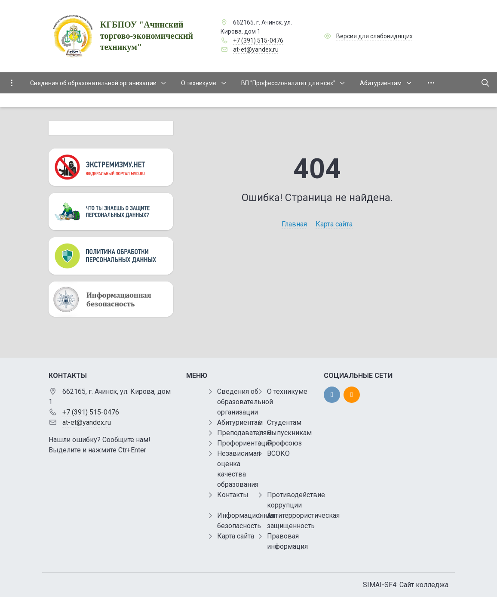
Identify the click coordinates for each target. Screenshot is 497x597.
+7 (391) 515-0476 (258, 40)
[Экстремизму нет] (111, 167)
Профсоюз (284, 443)
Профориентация (245, 443)
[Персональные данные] (111, 211)
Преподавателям (244, 433)
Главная (294, 224)
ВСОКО (278, 453)
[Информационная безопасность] (111, 299)
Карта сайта (334, 224)
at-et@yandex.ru (256, 49)
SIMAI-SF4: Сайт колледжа (405, 585)
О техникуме (287, 391)
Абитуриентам (240, 422)
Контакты (232, 495)
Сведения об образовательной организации (245, 401)
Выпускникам (289, 433)
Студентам (284, 422)
